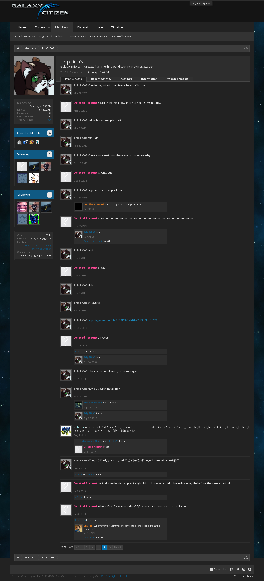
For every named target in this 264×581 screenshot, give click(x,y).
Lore (99, 27)
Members (62, 27)
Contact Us (218, 569)
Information (149, 79)
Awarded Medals (177, 79)
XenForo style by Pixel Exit (115, 576)
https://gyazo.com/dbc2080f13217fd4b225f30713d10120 (122, 320)
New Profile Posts (121, 36)
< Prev (79, 547)
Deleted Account (93, 241)
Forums (40, 27)
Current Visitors (77, 36)
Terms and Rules (243, 576)
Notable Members (24, 36)
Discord (82, 27)
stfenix (78, 474)
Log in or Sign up (201, 3)
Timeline (117, 27)
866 (49, 119)
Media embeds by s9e (86, 576)
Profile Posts (73, 79)
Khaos (98, 440)
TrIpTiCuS (80, 85)
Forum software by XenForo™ (41, 576)
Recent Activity (101, 79)
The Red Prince (93, 402)
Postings (126, 79)
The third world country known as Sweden (38, 247)
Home (22, 27)
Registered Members (51, 36)
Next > (118, 547)
